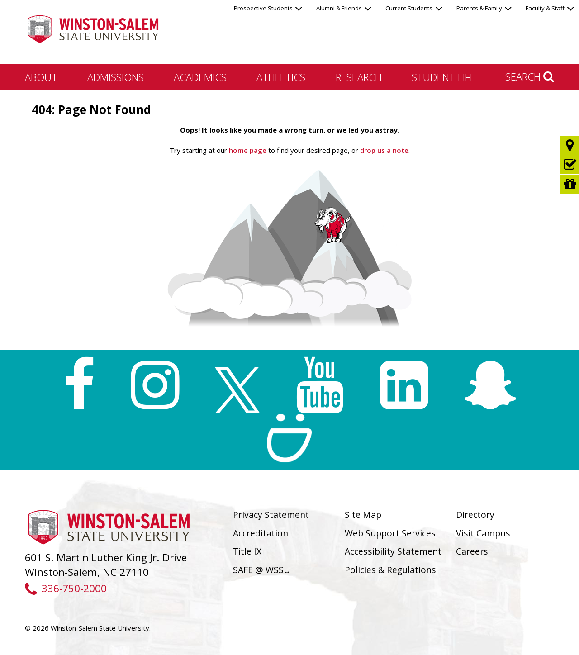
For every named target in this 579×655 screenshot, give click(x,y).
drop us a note (383, 150)
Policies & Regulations (390, 570)
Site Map (363, 514)
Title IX (247, 551)
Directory (475, 514)
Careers (472, 551)
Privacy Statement (271, 514)
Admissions (115, 77)
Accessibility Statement (393, 551)
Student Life (443, 77)
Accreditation (260, 533)
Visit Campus (483, 533)
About (41, 77)
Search (529, 76)
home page (247, 150)
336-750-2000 (66, 588)
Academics (200, 77)
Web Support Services (390, 533)
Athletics (280, 77)
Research (359, 77)
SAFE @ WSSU (261, 570)
